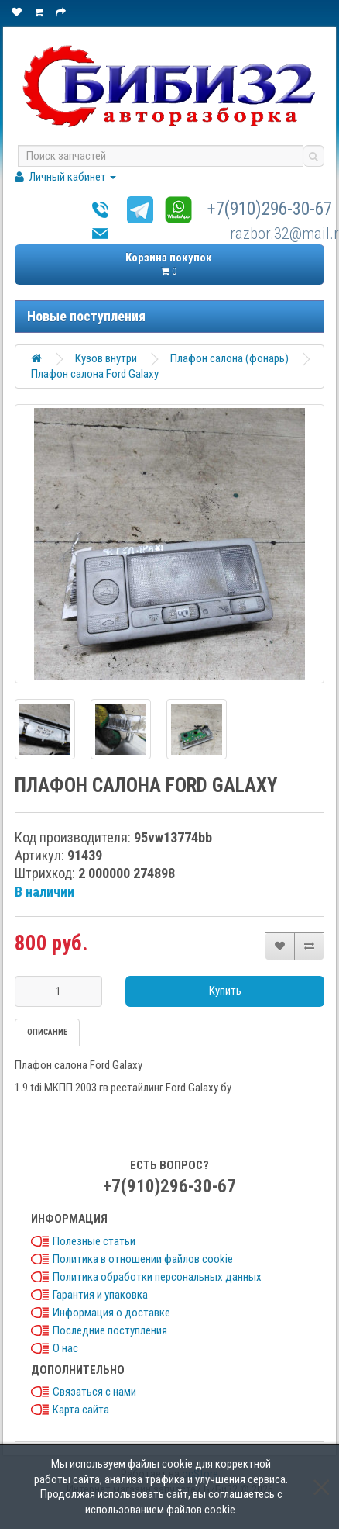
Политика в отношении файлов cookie (143, 1259)
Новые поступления (86, 316)
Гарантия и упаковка (100, 1295)
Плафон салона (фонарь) (229, 358)
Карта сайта (81, 1410)
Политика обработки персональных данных (157, 1277)
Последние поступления (110, 1330)
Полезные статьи (94, 1241)
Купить (225, 991)
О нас (65, 1348)
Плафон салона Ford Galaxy (95, 374)
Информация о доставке (111, 1313)
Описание (47, 1032)
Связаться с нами (94, 1392)
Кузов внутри (106, 358)
